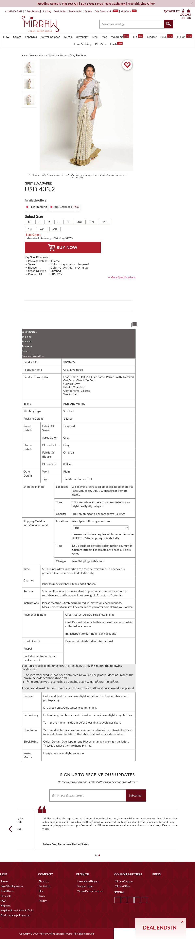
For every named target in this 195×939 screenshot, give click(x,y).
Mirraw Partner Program (90, 891)
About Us (44, 881)
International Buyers (88, 881)
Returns (26, 351)
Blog (41, 891)
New (6, 36)
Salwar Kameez (50, 36)
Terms (42, 895)
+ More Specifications (122, 277)
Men (104, 36)
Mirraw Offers (122, 886)
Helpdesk (6, 905)
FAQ (3, 900)
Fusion (184, 36)
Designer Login (85, 886)
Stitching (26, 341)
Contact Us (44, 886)
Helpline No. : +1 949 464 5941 (17, 910)
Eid (138, 36)
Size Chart (33, 234)
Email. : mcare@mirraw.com (15, 915)
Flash (116, 44)
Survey (88, 11)
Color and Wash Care (33, 356)
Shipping (26, 336)
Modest (152, 36)
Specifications (29, 331)
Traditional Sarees (75, 479)
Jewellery (82, 36)
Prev (11, 829)
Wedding (120, 36)
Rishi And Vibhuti (74, 403)
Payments (27, 346)
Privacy (43, 900)
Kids (95, 36)
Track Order (60, 11)
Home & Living (82, 44)
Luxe (167, 36)
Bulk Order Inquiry (104, 11)
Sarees (17, 36)
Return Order (75, 11)
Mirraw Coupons (124, 881)
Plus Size (100, 44)
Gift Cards (129, 11)
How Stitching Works (12, 886)
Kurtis (68, 36)
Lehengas (31, 36)
